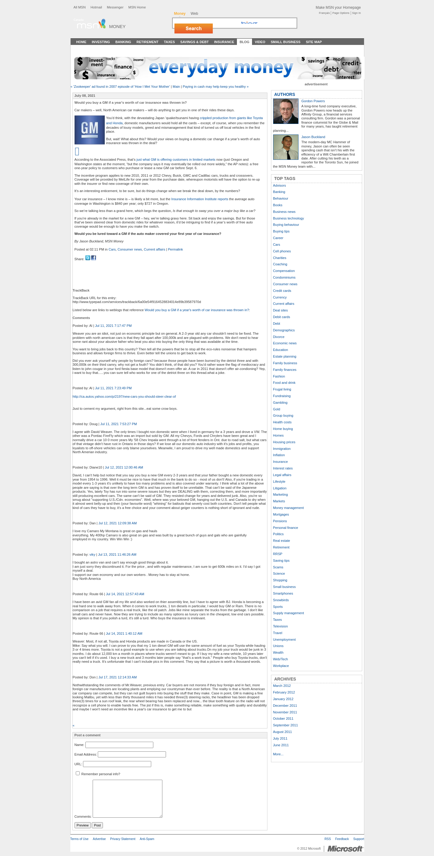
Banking (123, 42)
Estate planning (284, 356)
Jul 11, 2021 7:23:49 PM (113, 388)
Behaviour (280, 198)
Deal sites (280, 310)
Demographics (284, 330)
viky (92, 554)
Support (358, 839)
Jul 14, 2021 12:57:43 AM (125, 594)
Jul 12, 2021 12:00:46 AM (124, 467)
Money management (288, 508)
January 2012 (283, 699)
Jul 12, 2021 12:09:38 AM (117, 523)
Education (280, 350)
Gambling (280, 402)
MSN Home (137, 7)
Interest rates (283, 468)
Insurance (224, 42)
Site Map (314, 42)
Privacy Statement (123, 839)
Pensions (280, 521)
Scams (278, 567)
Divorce (279, 337)
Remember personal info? (98, 774)
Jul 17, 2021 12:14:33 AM (117, 677)
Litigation (280, 488)
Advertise (99, 839)
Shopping (280, 580)
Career (278, 238)
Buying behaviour (286, 224)
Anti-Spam (147, 839)
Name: (80, 745)
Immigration (282, 448)
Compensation (284, 271)
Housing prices (284, 442)
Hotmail (96, 7)
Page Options (340, 12)
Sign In (356, 12)
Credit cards (282, 290)
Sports (278, 606)
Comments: (83, 816)
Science (279, 573)
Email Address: (86, 754)
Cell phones (282, 251)
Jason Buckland (313, 137)
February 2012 (284, 692)
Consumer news (130, 249)
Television (280, 626)
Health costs (282, 422)
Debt (276, 323)
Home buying (283, 429)
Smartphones (283, 593)
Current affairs (154, 249)
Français (324, 12)
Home (81, 42)
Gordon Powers (313, 101)
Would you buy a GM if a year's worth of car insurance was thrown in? (197, 310)
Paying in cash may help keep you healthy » (215, 86)
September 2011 (285, 725)
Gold (276, 409)
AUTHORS (284, 94)
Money (117, 26)
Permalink (175, 249)
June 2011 (281, 745)
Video (260, 42)
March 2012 (282, 685)
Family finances (285, 369)
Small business (284, 587)
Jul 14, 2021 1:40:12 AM (124, 633)
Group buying (283, 415)
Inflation (279, 455)
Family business (285, 363)
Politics (278, 534)
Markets (279, 501)
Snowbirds (281, 600)
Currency (280, 297)
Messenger (115, 7)
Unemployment (284, 639)
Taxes (169, 42)
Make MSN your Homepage (338, 7)
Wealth (278, 652)
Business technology (288, 218)
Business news (284, 211)
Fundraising (282, 396)
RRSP (277, 554)
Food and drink (284, 382)
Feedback (342, 839)
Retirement (147, 42)
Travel (277, 633)
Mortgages (281, 514)
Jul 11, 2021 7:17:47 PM (113, 325)
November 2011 (285, 712)
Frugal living (282, 389)
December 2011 (285, 705)
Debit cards (281, 317)
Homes (278, 435)
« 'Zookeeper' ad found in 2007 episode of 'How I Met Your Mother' (120, 86)
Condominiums (284, 277)
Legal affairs (282, 475)
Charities (279, 258)
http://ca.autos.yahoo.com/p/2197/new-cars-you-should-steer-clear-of (124, 396)
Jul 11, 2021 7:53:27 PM (118, 424)
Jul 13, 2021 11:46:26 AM (117, 554)
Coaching (280, 264)
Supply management (288, 613)
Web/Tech (280, 659)
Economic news (285, 343)
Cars (112, 249)
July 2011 (280, 738)
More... (278, 754)
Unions (278, 646)
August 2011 (282, 732)
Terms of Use (79, 839)
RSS (327, 839)
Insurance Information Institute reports (199, 199)
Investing (101, 42)
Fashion (279, 376)
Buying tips (281, 231)
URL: (78, 764)
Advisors (279, 185)
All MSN (80, 7)
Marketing (280, 494)
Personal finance (285, 527)
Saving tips (281, 560)
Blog (244, 42)
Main (176, 86)
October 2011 (283, 718)
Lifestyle (279, 481)
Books (277, 205)
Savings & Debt (194, 42)
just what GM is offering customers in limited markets (175, 159)
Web (194, 13)
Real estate (281, 540)
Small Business (286, 42)
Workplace (281, 666)
